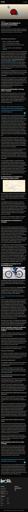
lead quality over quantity (15, 62)
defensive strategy (5, 369)
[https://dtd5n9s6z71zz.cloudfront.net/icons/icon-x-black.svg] (15, 488)
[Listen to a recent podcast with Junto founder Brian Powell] (12, 296)
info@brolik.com (3, 488)
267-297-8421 (3, 489)
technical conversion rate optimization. (10, 63)
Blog (1, 501)
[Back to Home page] (3, 2)
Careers (2, 503)
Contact (8, 503)
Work (8, 498)
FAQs (8, 501)
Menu (24, 2)
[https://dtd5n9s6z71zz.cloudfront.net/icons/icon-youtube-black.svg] (15, 490)
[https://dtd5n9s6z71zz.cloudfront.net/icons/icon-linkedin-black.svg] (20, 488)
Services (2, 499)
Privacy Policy (14, 510)
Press (2, 505)
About (2, 498)
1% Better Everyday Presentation (16, 118)
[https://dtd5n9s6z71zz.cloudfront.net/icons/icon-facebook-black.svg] (18, 488)
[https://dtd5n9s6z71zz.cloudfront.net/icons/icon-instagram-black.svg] (17, 488)
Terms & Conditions (21, 510)
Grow (8, 499)
